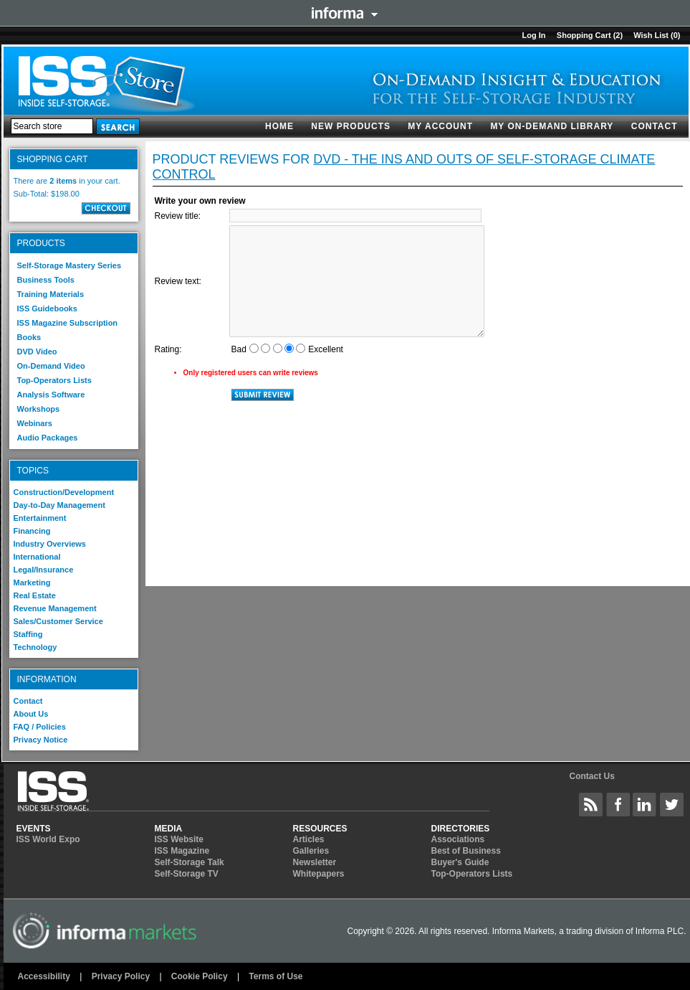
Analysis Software (51, 394)
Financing (32, 531)
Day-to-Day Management (59, 505)
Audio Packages (47, 437)
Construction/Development (64, 492)
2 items (63, 180)
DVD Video (37, 351)
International (37, 556)
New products (350, 126)
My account (440, 126)
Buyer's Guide (460, 862)
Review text (177, 281)
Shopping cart (584, 35)
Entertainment (40, 518)
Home (279, 126)
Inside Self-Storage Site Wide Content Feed (591, 804)
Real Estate (35, 595)
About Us (31, 714)
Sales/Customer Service (58, 621)
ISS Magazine (182, 851)
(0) (675, 35)
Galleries (311, 851)
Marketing (32, 582)
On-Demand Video (51, 366)
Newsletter (315, 862)
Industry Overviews (50, 543)
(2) (618, 35)
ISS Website (179, 839)
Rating (167, 349)
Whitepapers (319, 874)
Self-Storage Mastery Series (69, 265)
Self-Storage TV (187, 874)
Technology (35, 647)
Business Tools (46, 279)
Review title (176, 216)
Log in (533, 35)
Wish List (651, 35)
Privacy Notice (41, 739)
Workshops (38, 409)
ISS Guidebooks (47, 308)
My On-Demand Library (551, 126)
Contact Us (591, 776)
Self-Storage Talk (189, 862)
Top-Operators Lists (54, 380)
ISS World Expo (48, 839)
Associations (458, 839)
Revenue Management (55, 608)
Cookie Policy (199, 976)
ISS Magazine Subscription (67, 323)
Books (29, 337)
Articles (309, 839)
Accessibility (44, 976)
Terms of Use (275, 976)
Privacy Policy (121, 976)
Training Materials (51, 294)
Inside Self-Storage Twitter (672, 804)
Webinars (34, 423)
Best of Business (466, 851)
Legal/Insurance (44, 569)
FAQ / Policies (40, 726)
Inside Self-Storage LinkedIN (645, 804)
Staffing (28, 634)
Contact (654, 126)
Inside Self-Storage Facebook (618, 804)
